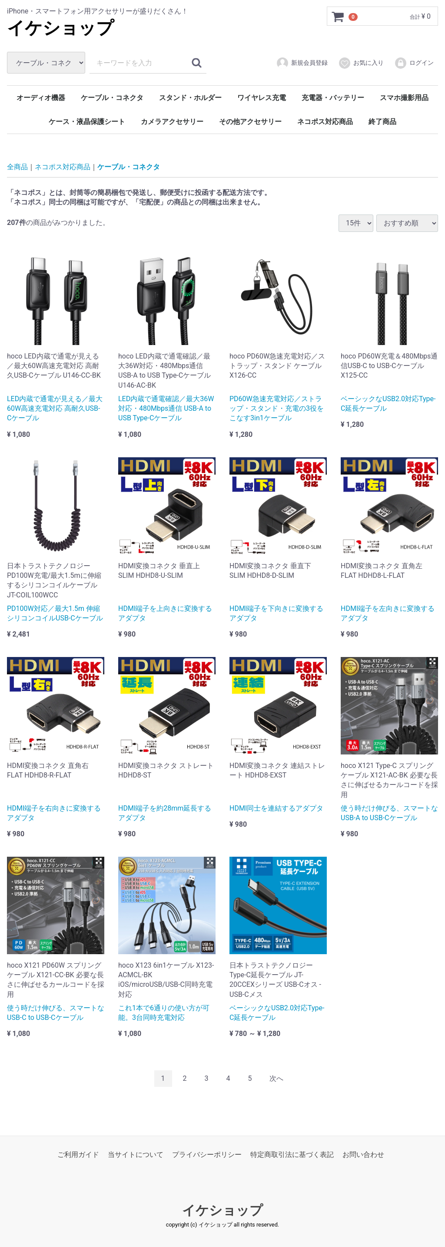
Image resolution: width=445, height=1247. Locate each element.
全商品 (17, 167)
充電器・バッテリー (333, 98)
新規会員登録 (302, 63)
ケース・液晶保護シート (87, 121)
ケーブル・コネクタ (112, 98)
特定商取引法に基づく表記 (292, 1154)
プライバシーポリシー (207, 1154)
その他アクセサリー (250, 121)
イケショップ (60, 28)
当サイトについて (135, 1154)
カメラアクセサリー (172, 121)
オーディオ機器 (41, 98)
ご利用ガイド (78, 1154)
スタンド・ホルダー (190, 98)
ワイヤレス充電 (261, 98)
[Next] (276, 1078)
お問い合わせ (363, 1154)
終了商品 (382, 121)
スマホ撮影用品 (404, 98)
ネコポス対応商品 (325, 121)
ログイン (414, 63)
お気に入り (361, 63)
